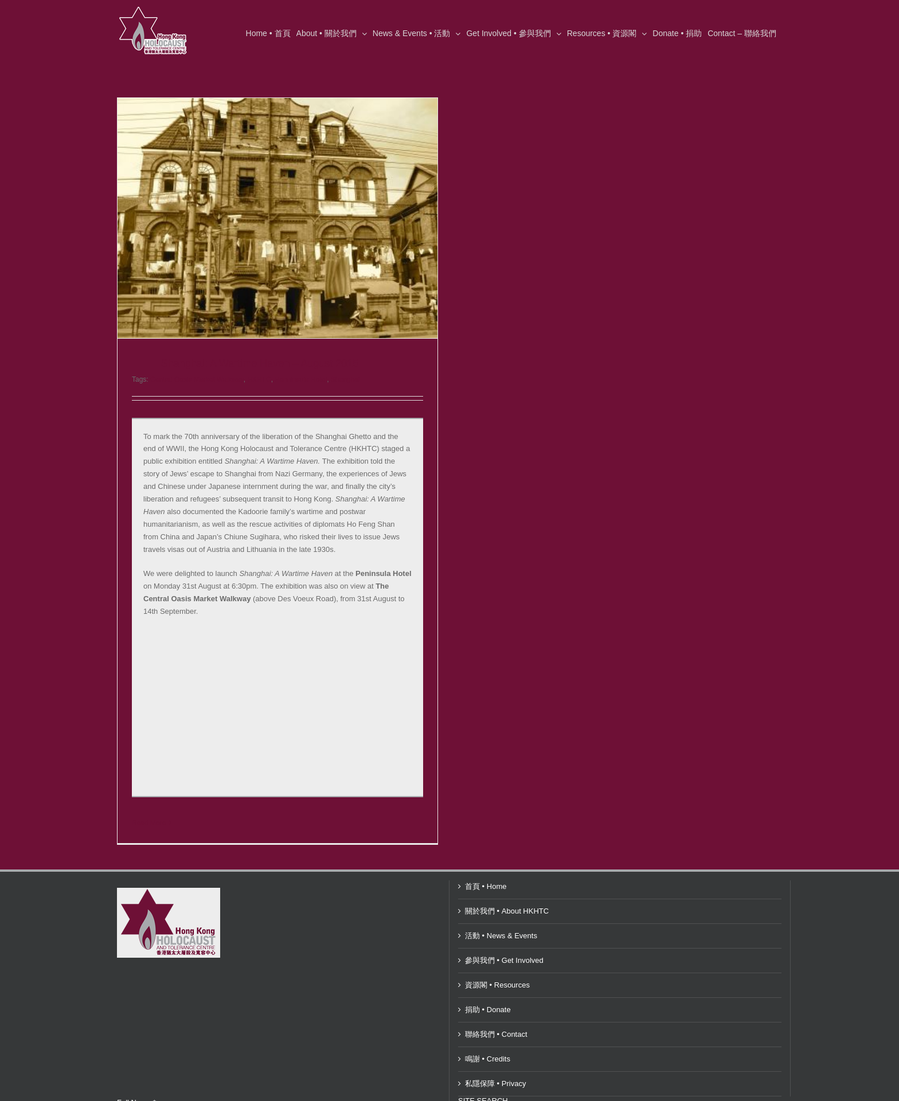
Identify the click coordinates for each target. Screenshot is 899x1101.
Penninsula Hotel (301, 379)
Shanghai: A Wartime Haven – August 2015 (260, 363)
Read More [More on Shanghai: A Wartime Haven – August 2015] (149, 823)
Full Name (136, 1077)
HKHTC (259, 379)
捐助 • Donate (488, 984)
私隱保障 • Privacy (495, 1058)
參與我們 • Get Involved (504, 935)
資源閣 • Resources (497, 959)
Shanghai (345, 379)
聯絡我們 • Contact (496, 1009)
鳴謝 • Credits (487, 1033)
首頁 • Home (485, 861)
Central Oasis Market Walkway (197, 379)
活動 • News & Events (501, 910)
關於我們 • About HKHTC (507, 885)
